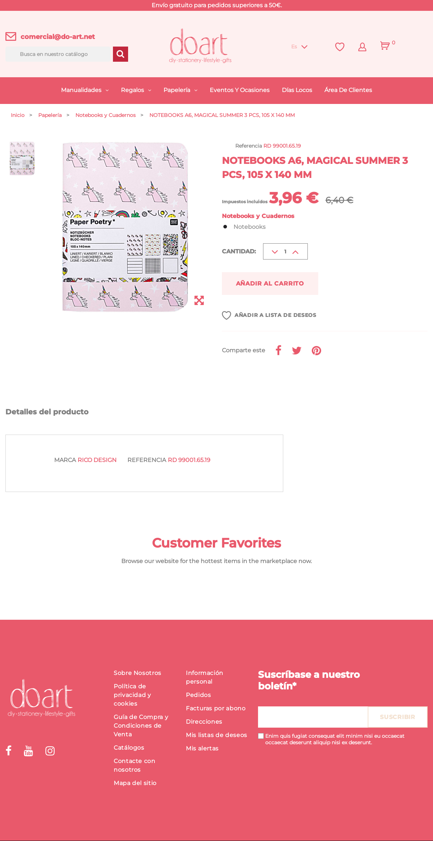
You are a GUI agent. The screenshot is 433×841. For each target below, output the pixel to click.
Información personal (204, 677)
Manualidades (82, 90)
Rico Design (97, 460)
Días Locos (297, 90)
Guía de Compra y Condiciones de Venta (141, 726)
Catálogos (129, 748)
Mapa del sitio (135, 783)
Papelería (177, 90)
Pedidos (198, 695)
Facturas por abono (216, 708)
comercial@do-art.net (58, 36)
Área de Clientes (348, 90)
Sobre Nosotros (137, 673)
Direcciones (204, 722)
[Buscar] (57, 54)
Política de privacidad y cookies (132, 695)
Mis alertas (202, 748)
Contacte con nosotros (135, 766)
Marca (65, 460)
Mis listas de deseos (216, 735)
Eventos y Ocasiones (240, 90)
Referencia (146, 460)
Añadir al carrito (271, 283)
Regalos (133, 90)
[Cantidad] (285, 251)
